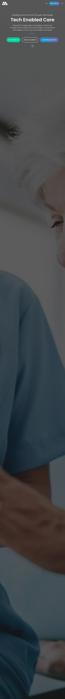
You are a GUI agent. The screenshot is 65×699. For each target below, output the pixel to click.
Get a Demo (54, 3)
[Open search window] (46, 3)
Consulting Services (49, 40)
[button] (32, 46)
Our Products (13, 40)
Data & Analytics (30, 40)
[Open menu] (62, 3)
